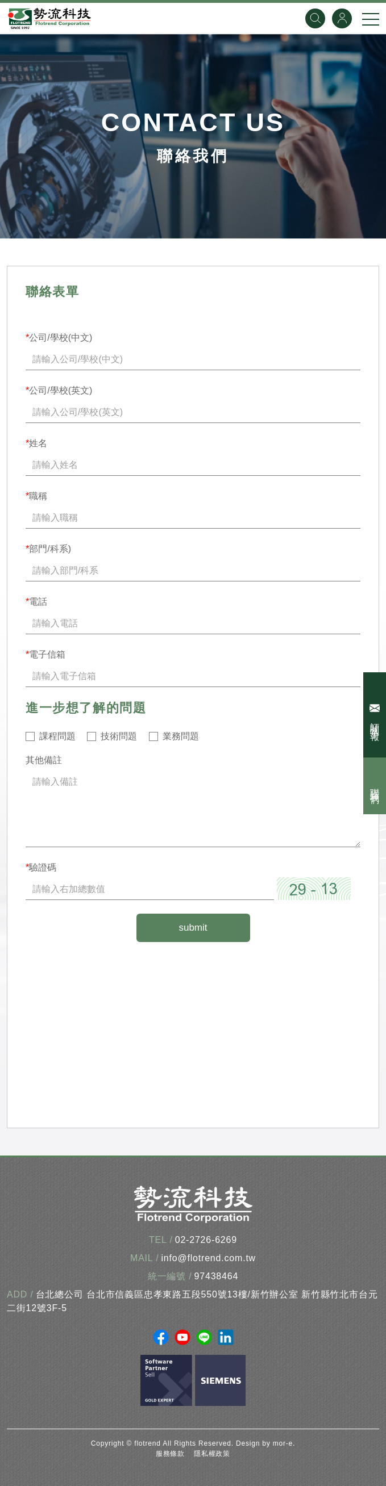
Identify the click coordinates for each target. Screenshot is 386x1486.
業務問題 (181, 736)
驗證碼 (41, 867)
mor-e (283, 1443)
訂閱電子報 (376, 715)
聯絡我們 (375, 785)
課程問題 (57, 736)
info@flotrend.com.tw (208, 1258)
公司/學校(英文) (59, 390)
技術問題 (119, 736)
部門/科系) (48, 549)
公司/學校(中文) (59, 337)
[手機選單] (370, 18)
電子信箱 (45, 654)
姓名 (36, 443)
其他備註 (44, 760)
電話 (36, 601)
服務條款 (170, 1454)
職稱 (36, 496)
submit (193, 927)
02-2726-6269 (206, 1240)
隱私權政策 (212, 1454)
